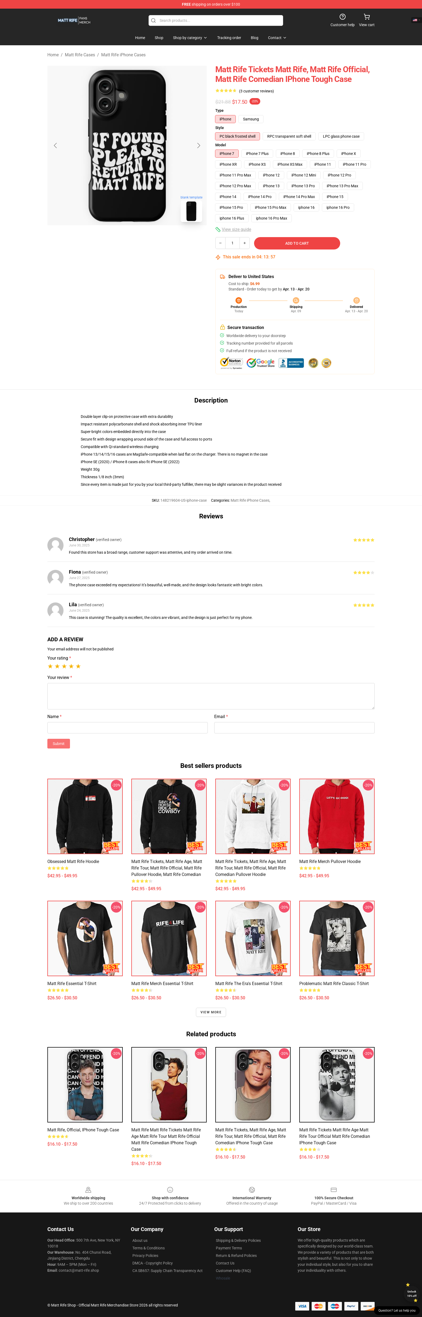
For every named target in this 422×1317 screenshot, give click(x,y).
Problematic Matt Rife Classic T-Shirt (334, 983)
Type (219, 110)
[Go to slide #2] (141, 238)
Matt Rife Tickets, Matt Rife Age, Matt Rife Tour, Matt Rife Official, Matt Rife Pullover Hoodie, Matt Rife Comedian (166, 868)
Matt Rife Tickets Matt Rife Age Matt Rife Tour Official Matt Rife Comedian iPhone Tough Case (334, 1136)
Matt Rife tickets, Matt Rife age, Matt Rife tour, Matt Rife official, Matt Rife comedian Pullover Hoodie (250, 868)
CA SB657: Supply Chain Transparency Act (167, 1271)
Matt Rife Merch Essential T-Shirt (162, 983)
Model (220, 145)
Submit (59, 743)
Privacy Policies (145, 1255)
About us (139, 1240)
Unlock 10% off (412, 1293)
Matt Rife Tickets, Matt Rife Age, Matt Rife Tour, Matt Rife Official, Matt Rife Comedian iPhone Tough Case (250, 1136)
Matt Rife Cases (80, 54)
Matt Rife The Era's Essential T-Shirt (248, 983)
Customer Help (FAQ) (233, 1271)
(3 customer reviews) (256, 91)
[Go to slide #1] (113, 238)
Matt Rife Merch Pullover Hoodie (330, 861)
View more (211, 1012)
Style (219, 128)
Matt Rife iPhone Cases (123, 54)
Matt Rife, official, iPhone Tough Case (83, 1129)
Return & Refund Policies (236, 1255)
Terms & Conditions (148, 1248)
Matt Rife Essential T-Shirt (71, 983)
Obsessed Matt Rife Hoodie (73, 861)
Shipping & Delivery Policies (238, 1240)
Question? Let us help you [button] (397, 1310)
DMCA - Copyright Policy (152, 1263)
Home (53, 54)
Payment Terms (229, 1248)
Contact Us (225, 1263)
